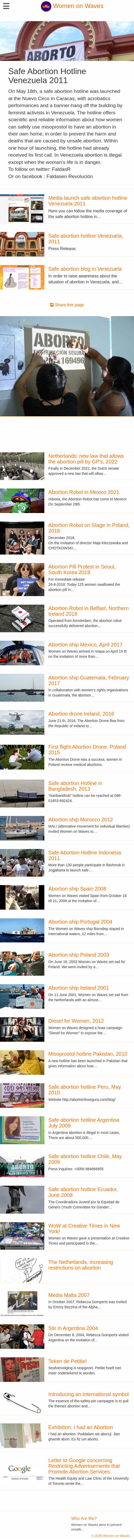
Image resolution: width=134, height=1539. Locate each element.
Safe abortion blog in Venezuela (85, 269)
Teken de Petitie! (67, 1361)
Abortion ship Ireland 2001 (78, 988)
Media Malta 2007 (69, 1295)
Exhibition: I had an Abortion (80, 1427)
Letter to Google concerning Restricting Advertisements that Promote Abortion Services (84, 1465)
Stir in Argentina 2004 (73, 1328)
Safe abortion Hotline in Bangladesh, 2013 (75, 786)
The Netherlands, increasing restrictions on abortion (80, 1265)
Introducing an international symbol (88, 1394)
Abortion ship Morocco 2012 (80, 819)
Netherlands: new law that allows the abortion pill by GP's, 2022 (86, 458)
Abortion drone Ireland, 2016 (81, 714)
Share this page (67, 305)
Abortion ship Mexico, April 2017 (85, 644)
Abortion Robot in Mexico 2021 (83, 492)
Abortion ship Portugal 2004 (80, 922)
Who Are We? (84, 1518)
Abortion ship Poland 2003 (78, 955)
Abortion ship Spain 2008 (77, 889)
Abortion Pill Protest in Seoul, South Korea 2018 (82, 569)
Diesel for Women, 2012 (76, 1021)
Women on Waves (72, 5)
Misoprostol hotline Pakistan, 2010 (88, 1054)
